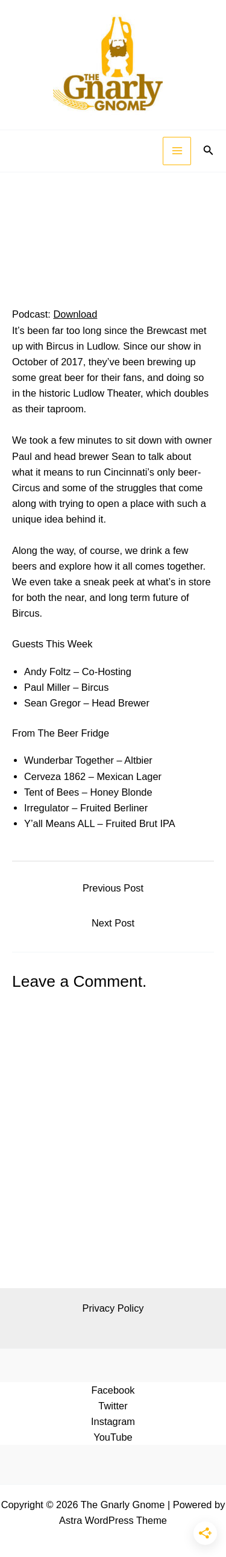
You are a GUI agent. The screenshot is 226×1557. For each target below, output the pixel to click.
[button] (208, 151)
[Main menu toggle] (177, 151)
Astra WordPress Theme (113, 1520)
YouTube (112, 1437)
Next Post (113, 922)
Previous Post (113, 887)
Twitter (112, 1405)
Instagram (113, 1421)
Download (75, 314)
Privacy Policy (112, 1308)
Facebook (112, 1390)
